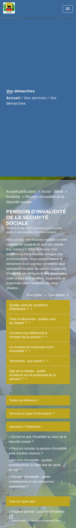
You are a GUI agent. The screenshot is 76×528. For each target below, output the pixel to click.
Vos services (35, 98)
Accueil (13, 98)
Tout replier (37, 295)
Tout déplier (59, 295)
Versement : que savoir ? (27, 361)
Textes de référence (22, 400)
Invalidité (13, 197)
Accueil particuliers (21, 192)
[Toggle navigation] (68, 9)
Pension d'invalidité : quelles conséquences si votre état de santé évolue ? (35, 465)
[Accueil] (18, 9)
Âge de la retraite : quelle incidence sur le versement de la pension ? (32, 374)
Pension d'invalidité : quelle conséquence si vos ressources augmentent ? (31, 481)
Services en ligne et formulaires (30, 413)
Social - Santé (52, 192)
